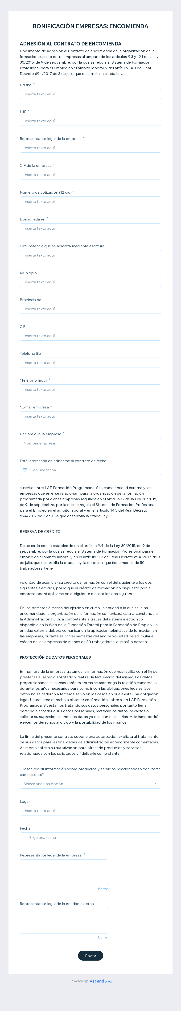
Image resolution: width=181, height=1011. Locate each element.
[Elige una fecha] (93, 470)
